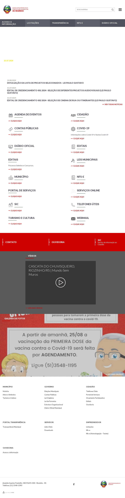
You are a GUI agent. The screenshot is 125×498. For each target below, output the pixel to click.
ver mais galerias (114, 374)
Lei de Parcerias (50, 401)
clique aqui (15, 121)
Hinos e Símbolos (9, 395)
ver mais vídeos (33, 308)
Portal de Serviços (93, 395)
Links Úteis (48, 427)
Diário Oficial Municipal (53, 408)
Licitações (89, 427)
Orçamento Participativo (95, 398)
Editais (88, 401)
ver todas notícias (112, 104)
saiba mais (11, 71)
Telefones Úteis (92, 391)
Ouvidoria (90, 405)
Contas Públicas (50, 395)
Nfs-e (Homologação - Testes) (97, 434)
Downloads (48, 430)
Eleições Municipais (51, 391)
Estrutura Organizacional (53, 405)
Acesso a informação (10, 452)
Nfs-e (88, 430)
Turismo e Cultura (9, 398)
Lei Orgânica (49, 398)
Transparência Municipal (12, 427)
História (6, 391)
